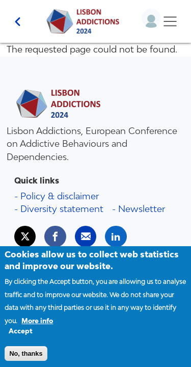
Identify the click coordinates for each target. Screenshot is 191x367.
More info (37, 326)
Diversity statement (61, 208)
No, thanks (25, 358)
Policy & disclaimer (59, 196)
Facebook (59, 232)
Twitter (29, 232)
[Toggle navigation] (169, 21)
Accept (21, 336)
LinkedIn (120, 232)
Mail (90, 232)
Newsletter (141, 208)
